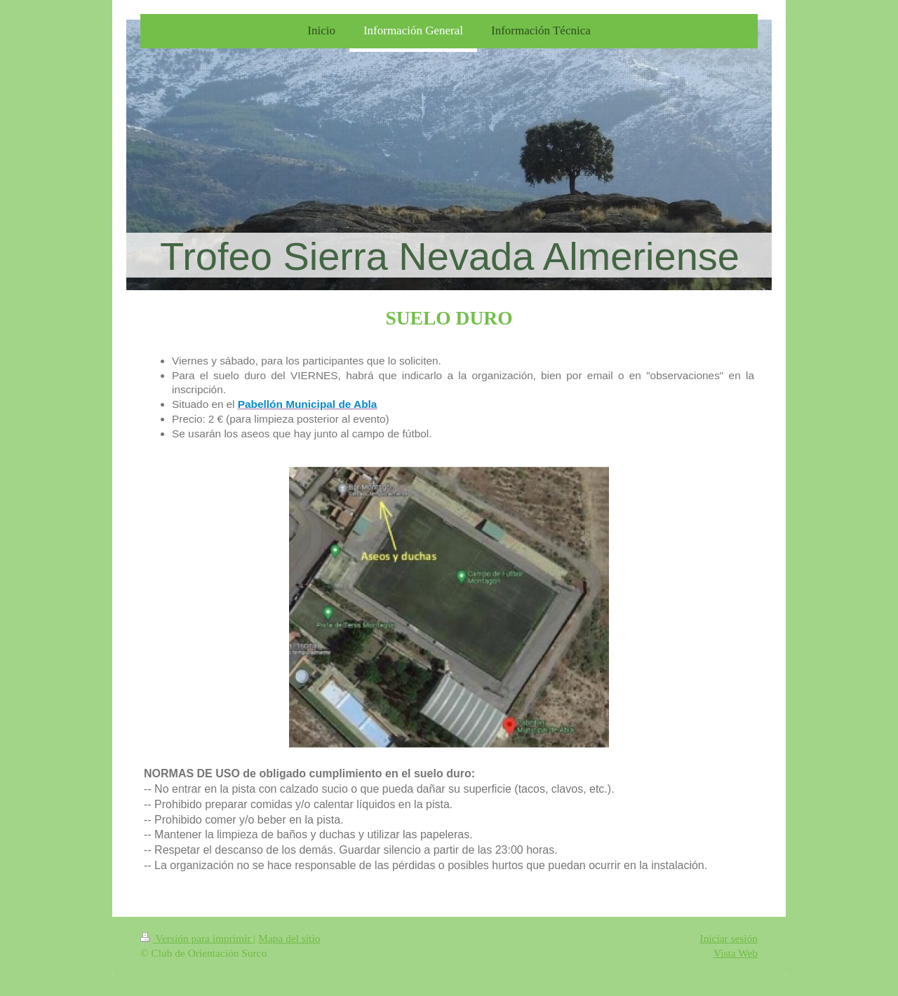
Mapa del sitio (289, 938)
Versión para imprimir (196, 938)
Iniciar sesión (729, 938)
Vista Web (735, 953)
